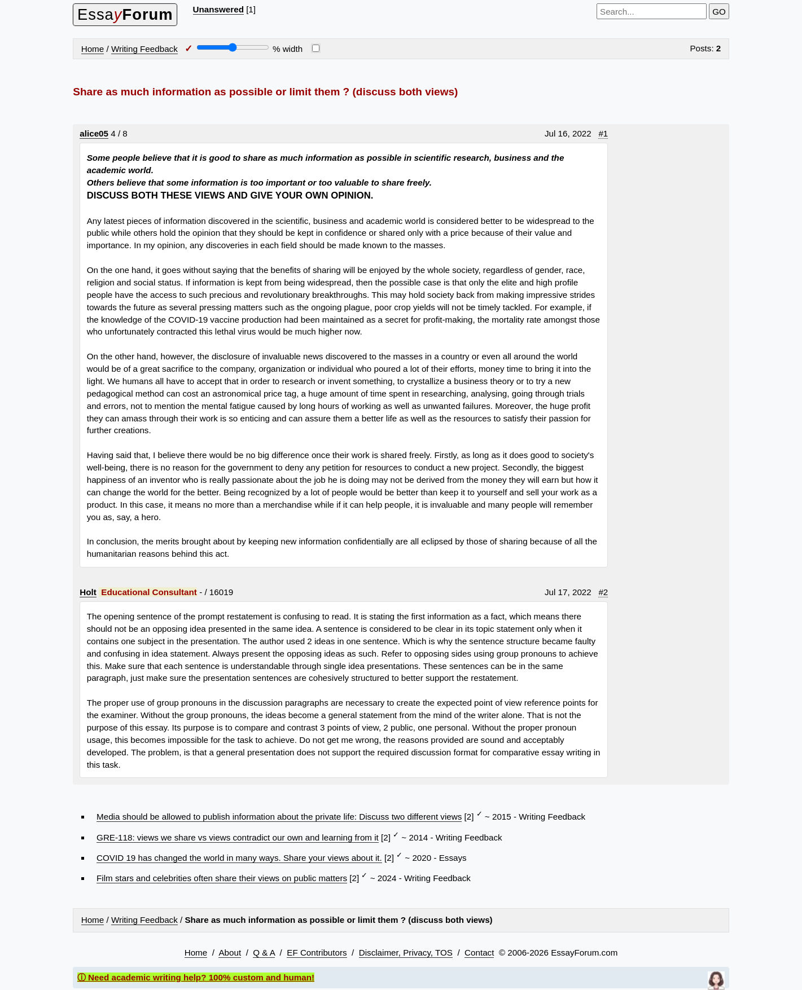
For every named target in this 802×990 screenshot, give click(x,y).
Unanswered (218, 9)
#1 (603, 133)
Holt (88, 592)
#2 (603, 592)
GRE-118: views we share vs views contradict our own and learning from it (238, 837)
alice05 (94, 133)
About (229, 952)
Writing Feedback (144, 49)
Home (92, 49)
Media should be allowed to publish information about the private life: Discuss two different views (279, 816)
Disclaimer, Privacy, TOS (406, 952)
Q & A (264, 952)
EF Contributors (317, 952)
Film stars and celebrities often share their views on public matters (222, 878)
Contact (479, 952)
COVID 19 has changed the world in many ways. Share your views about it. (239, 858)
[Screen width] (232, 47)
